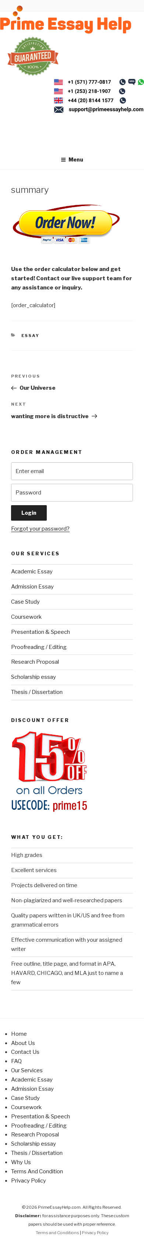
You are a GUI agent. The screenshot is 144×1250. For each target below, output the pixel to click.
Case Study (25, 601)
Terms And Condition (37, 1171)
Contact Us (25, 1052)
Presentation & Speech (40, 632)
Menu (72, 159)
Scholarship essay (33, 677)
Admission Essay (32, 586)
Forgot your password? (40, 528)
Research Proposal (35, 662)
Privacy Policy (28, 1180)
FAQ (16, 1061)
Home (19, 1034)
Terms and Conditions (57, 1232)
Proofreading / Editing (39, 647)
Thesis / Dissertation (37, 692)
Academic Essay (32, 571)
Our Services (27, 1070)
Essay (30, 335)
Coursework (26, 617)
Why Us (21, 1162)
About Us (23, 1043)
